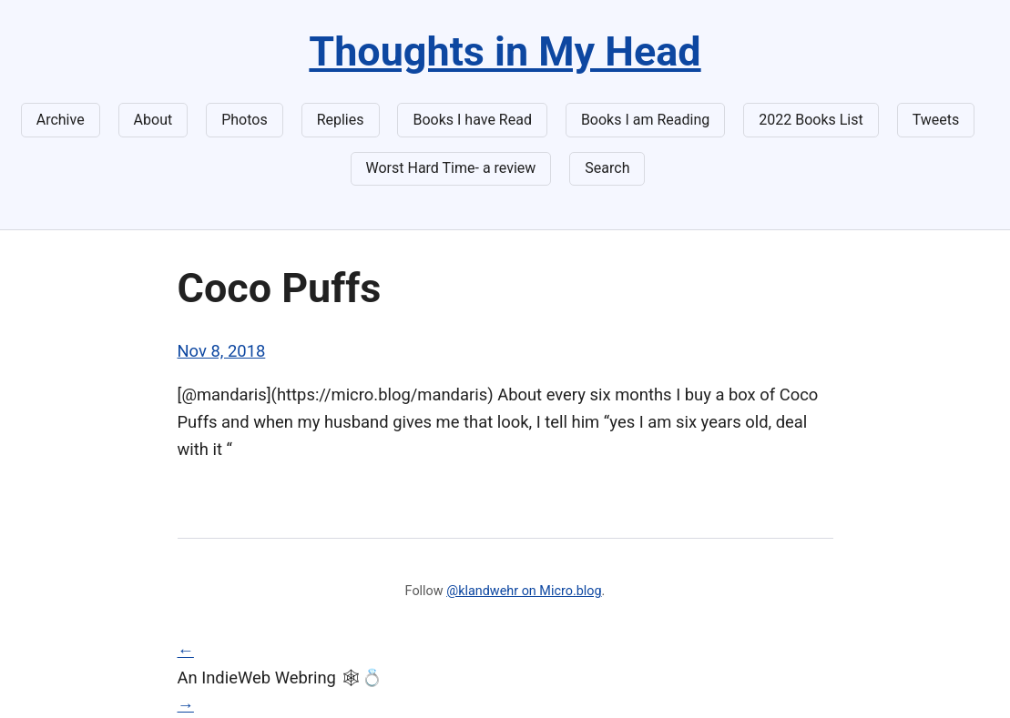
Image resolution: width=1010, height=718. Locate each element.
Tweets (936, 119)
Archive (60, 119)
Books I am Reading (645, 119)
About (153, 119)
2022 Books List (811, 119)
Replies (340, 119)
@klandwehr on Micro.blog (523, 591)
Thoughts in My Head (504, 51)
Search (607, 168)
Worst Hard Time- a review (451, 168)
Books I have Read (472, 119)
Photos (244, 119)
